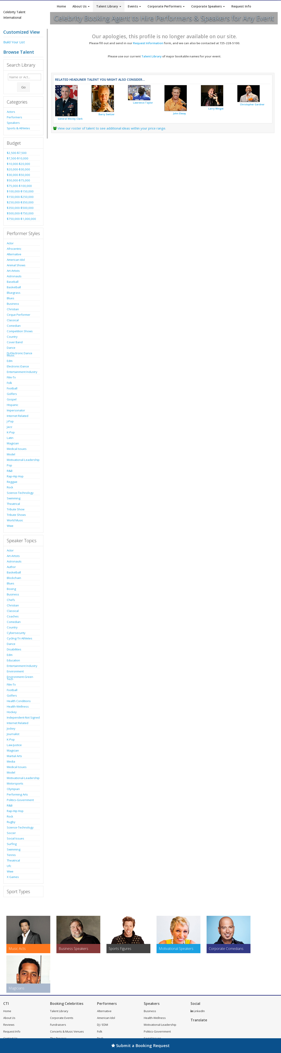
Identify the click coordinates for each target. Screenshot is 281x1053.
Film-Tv (11, 377)
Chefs (11, 600)
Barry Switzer (107, 114)
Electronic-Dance (18, 366)
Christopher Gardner (252, 104)
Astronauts (14, 276)
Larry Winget (215, 108)
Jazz (9, 427)
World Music (15, 520)
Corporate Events (61, 1018)
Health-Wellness (18, 706)
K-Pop (11, 432)
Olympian (13, 789)
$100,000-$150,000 (20, 191)
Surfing (12, 844)
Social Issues (15, 838)
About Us (81, 6)
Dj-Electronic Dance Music (19, 354)
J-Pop (10, 421)
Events (134, 6)
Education (13, 660)
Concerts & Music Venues (67, 1031)
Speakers (13, 123)
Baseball (12, 282)
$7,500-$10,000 (17, 158)
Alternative (14, 254)
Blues (10, 298)
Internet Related (17, 416)
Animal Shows (16, 265)
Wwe (10, 526)
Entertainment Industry (22, 372)
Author (11, 567)
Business (13, 304)
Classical (13, 320)
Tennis (11, 855)
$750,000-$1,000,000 (21, 219)
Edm (10, 361)
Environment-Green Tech (20, 678)
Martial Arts (14, 756)
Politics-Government (20, 800)
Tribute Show (15, 509)
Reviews (8, 1025)
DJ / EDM (102, 1025)
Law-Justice (14, 745)
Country (12, 337)
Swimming (13, 498)
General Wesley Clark (70, 118)
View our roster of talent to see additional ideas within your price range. (112, 128)
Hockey (12, 712)
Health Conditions (19, 701)
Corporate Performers (166, 6)
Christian (13, 309)
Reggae (12, 482)
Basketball (14, 287)
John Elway (179, 113)
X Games (13, 877)
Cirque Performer (18, 315)
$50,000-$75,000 (18, 180)
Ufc (9, 866)
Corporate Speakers (208, 6)
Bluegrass (13, 293)
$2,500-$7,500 (17, 153)
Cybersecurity (16, 633)
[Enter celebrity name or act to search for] (24, 77)
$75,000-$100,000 (19, 186)
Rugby (11, 822)
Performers (14, 117)
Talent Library (108, 6)
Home (61, 6)
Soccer (11, 833)
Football (12, 388)
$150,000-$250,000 (20, 197)
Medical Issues (17, 449)
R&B (10, 471)
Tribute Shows (16, 515)
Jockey (11, 728)
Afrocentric (14, 249)
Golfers (12, 394)
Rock (10, 487)
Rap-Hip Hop (15, 476)
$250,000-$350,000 (20, 202)
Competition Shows (20, 331)
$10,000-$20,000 (18, 164)
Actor (10, 243)
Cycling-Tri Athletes (19, 638)
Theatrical (13, 504)
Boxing (11, 589)
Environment (15, 671)
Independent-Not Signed (23, 717)
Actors (11, 112)
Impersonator (16, 410)
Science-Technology (20, 493)
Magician (13, 443)
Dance (11, 348)
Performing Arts (17, 794)
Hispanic (12, 405)
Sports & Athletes (18, 128)
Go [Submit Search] (23, 87)
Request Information (148, 43)
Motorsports (15, 783)
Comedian (14, 326)
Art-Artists (13, 271)
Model (11, 454)
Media (11, 761)
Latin (10, 438)
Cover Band (15, 342)
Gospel (11, 399)
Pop (9, 465)
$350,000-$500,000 (20, 208)
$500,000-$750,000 (20, 213)
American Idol (16, 260)
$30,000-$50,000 (18, 175)
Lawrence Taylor (143, 102)
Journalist (13, 734)
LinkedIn (198, 1011)
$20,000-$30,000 (18, 169)
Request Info (241, 6)
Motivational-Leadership (23, 460)
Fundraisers (58, 1025)
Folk (9, 383)
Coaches (13, 616)
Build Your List (14, 42)
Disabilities (14, 649)
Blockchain (14, 578)
